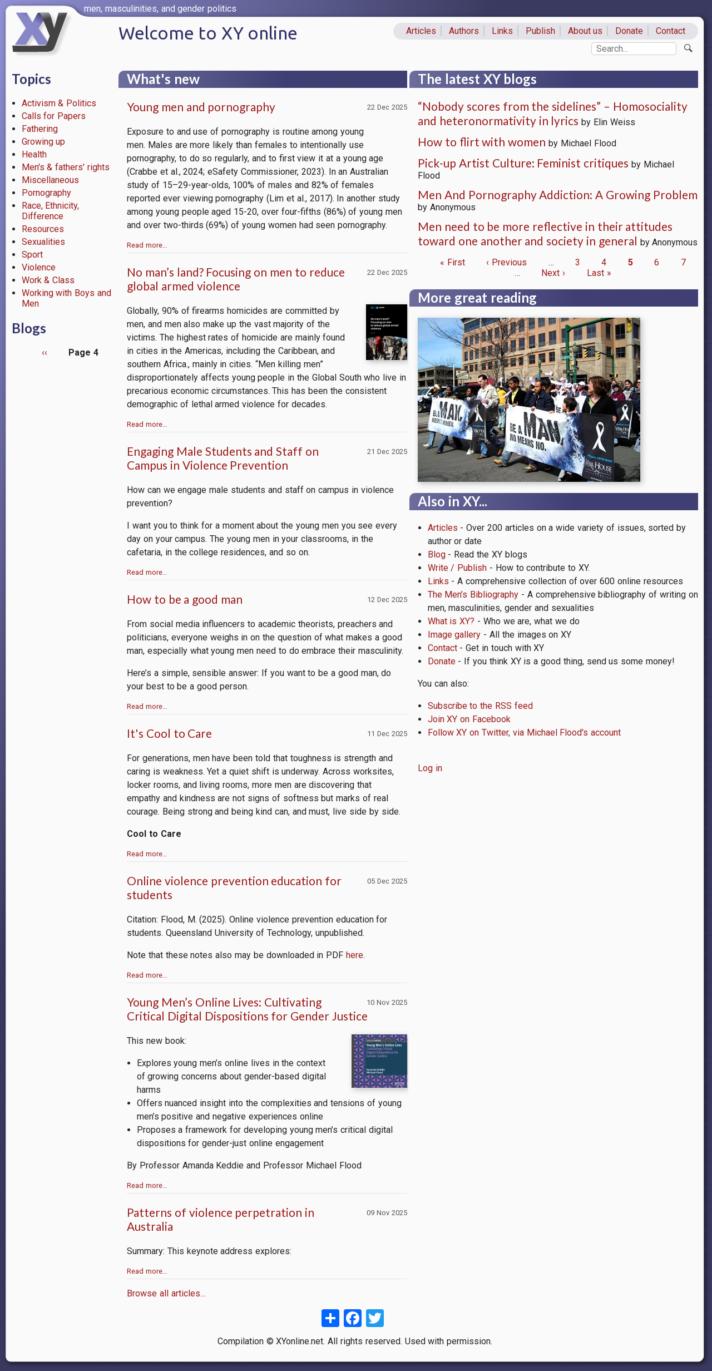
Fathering (40, 129)
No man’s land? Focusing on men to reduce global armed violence (236, 279)
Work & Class (48, 280)
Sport (32, 254)
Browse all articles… (166, 1293)
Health (34, 154)
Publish (540, 31)
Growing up (44, 141)
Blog (437, 554)
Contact (670, 31)
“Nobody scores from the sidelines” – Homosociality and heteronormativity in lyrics (553, 113)
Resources (43, 229)
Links (502, 31)
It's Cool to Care (169, 733)
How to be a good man (185, 599)
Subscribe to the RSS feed (480, 706)
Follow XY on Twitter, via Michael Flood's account (524, 732)
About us (585, 31)
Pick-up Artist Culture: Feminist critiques (523, 163)
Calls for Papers (54, 116)
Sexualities (43, 241)
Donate (629, 31)
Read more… (147, 245)
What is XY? (451, 621)
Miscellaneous (50, 180)
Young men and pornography (201, 107)
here (354, 955)
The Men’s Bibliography (473, 594)
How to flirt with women (482, 142)
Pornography (46, 193)
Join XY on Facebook (469, 719)
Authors (464, 31)
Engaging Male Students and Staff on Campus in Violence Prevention (223, 458)
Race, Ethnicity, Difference (51, 210)
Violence (39, 267)
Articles (421, 31)
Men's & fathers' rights (66, 167)
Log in (430, 768)
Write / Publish (457, 568)
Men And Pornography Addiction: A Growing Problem (558, 194)
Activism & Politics (59, 103)
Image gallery (454, 634)
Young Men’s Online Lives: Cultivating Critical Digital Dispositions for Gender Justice (247, 1009)
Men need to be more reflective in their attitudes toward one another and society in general (545, 233)
